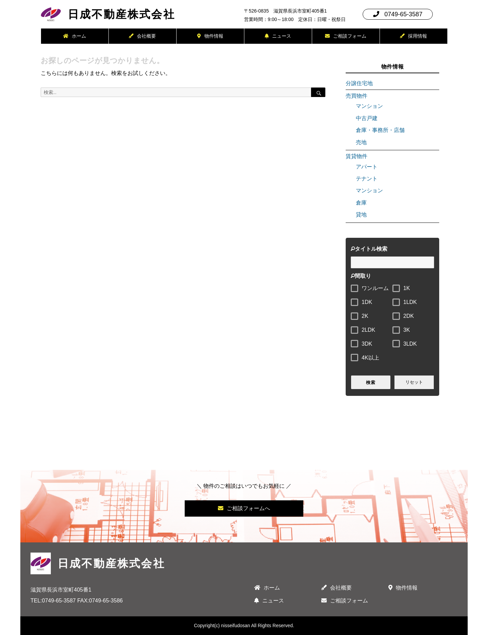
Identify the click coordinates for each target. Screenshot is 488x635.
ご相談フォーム (345, 36)
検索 (370, 382)
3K (406, 330)
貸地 (361, 214)
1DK (367, 302)
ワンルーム (375, 288)
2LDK (368, 330)
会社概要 (142, 36)
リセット (414, 382)
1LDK (410, 302)
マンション (369, 106)
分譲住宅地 (359, 83)
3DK (367, 344)
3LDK (410, 344)
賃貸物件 (356, 156)
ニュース (278, 36)
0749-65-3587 (397, 14)
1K (406, 288)
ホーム (74, 36)
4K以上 (370, 358)
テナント (367, 178)
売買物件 (356, 96)
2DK (408, 316)
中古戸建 (367, 118)
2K (365, 316)
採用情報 (413, 36)
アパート (367, 167)
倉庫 (361, 203)
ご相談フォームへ (244, 508)
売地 (361, 142)
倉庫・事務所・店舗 (380, 130)
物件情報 (210, 36)
